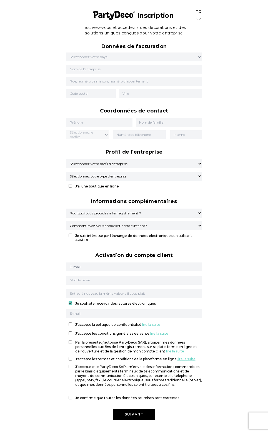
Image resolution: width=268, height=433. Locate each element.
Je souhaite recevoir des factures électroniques (115, 303)
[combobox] (70, 57)
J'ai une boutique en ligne (97, 186)
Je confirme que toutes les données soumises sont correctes (127, 398)
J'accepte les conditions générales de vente (121, 333)
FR (198, 15)
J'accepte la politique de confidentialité (117, 324)
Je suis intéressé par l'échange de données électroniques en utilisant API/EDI (133, 238)
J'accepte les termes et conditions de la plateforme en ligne (135, 359)
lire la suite (151, 324)
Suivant (134, 414)
